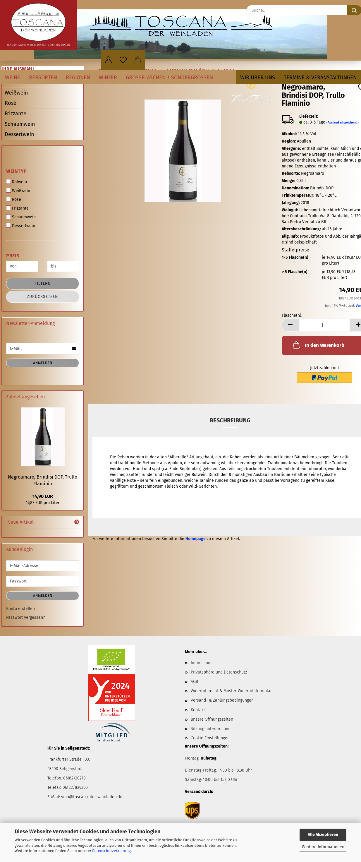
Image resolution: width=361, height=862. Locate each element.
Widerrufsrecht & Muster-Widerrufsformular (231, 690)
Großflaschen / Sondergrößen (169, 77)
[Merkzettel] (123, 60)
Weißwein (16, 93)
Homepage (195, 538)
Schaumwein (20, 124)
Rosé (10, 103)
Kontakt (198, 709)
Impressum (201, 662)
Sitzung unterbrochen (211, 728)
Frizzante (15, 113)
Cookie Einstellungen (210, 738)
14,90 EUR (42, 496)
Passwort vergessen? (25, 617)
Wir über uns (257, 77)
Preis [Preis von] (12, 255)
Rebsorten (43, 77)
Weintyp (16, 171)
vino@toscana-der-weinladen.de (91, 796)
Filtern (43, 283)
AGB (194, 681)
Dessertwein (19, 134)
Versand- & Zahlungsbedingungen (222, 700)
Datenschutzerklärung (111, 851)
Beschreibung (230, 420)
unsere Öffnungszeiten (212, 719)
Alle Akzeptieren (323, 834)
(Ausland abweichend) (342, 122)
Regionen (78, 77)
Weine (12, 77)
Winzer (108, 77)
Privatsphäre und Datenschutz (219, 672)
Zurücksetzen (42, 296)
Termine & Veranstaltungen (320, 77)
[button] (108, 60)
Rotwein (16, 181)
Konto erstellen (20, 608)
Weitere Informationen (323, 846)
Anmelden (42, 363)
